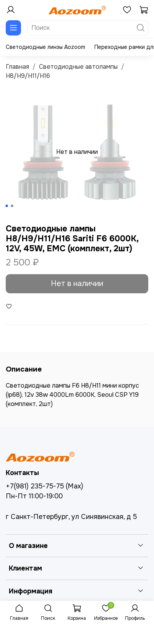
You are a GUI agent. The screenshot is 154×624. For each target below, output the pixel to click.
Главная (17, 67)
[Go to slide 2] (12, 206)
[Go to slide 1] (6, 206)
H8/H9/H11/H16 (28, 76)
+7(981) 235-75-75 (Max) (44, 486)
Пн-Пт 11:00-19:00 (34, 496)
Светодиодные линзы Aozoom (45, 47)
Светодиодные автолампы (78, 67)
